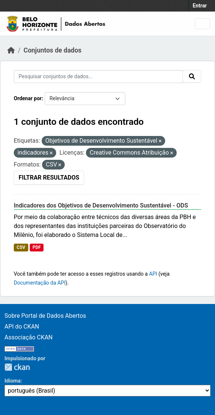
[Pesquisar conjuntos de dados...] (98, 76)
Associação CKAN (28, 337)
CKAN (17, 367)
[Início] (11, 50)
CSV (21, 247)
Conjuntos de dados (52, 50)
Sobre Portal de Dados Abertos (45, 315)
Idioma (12, 381)
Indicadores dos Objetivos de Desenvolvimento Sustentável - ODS (101, 205)
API (153, 274)
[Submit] (192, 76)
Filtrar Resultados (49, 177)
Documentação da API (39, 283)
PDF (36, 247)
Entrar (200, 6)
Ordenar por (28, 98)
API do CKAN (21, 326)
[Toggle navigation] (202, 23)
